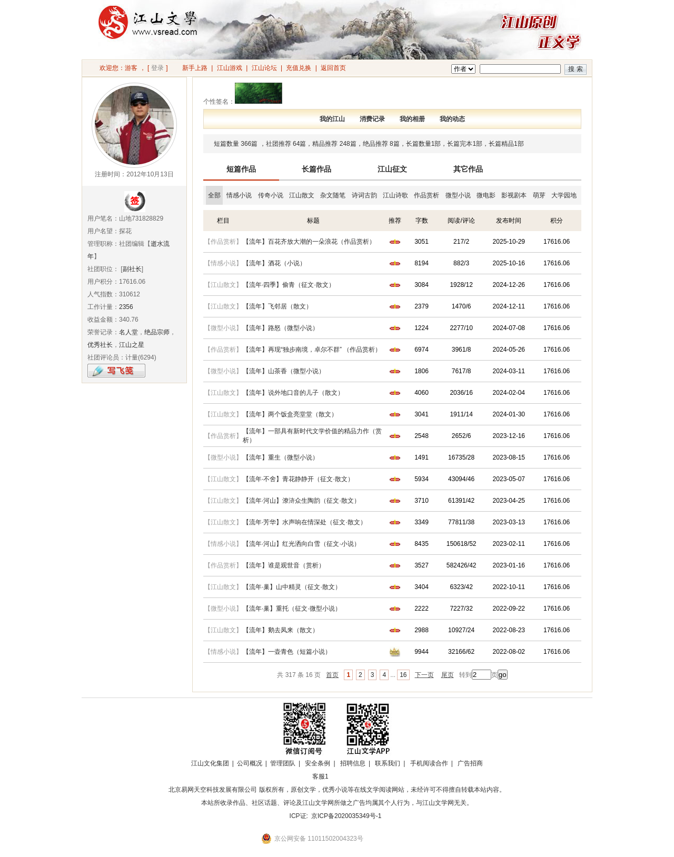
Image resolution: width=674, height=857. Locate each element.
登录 (157, 68)
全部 (214, 195)
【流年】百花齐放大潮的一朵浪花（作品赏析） (309, 241)
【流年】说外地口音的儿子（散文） (293, 392)
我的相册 (412, 119)
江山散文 (301, 195)
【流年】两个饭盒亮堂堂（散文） (290, 414)
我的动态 (452, 119)
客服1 (320, 776)
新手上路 (194, 68)
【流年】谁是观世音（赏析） (284, 565)
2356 (126, 307)
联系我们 (387, 763)
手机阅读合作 (429, 763)
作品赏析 (426, 195)
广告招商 (470, 763)
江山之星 (131, 344)
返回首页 (333, 68)
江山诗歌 (395, 195)
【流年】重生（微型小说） (281, 457)
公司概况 (249, 763)
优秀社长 (100, 344)
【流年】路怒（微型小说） (281, 328)
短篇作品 (241, 169)
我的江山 (332, 119)
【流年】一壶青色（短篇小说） (287, 651)
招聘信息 (352, 763)
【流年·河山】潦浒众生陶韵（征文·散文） (301, 500)
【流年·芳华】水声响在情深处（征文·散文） (304, 522)
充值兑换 (298, 68)
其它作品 (468, 169)
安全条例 (317, 763)
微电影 (486, 195)
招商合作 (349, 776)
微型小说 (458, 195)
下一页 (424, 675)
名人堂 (128, 332)
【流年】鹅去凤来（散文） (281, 630)
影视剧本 (514, 195)
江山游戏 (229, 68)
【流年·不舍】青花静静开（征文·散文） (298, 479)
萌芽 (539, 195)
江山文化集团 (210, 763)
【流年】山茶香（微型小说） (284, 371)
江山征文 (392, 169)
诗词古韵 (364, 195)
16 (403, 675)
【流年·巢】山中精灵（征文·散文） (292, 587)
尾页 (447, 675)
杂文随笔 (332, 195)
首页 (332, 675)
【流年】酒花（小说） (274, 263)
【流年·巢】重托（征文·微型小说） (292, 608)
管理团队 (282, 763)
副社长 (132, 269)
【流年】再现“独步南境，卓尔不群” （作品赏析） (312, 349)
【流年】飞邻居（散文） (277, 306)
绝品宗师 (157, 332)
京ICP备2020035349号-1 (346, 816)
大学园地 (564, 195)
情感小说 (239, 195)
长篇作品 (316, 169)
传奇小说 (270, 195)
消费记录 (372, 119)
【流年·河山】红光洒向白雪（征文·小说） (301, 543)
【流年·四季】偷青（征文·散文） (289, 284)
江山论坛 (264, 68)
